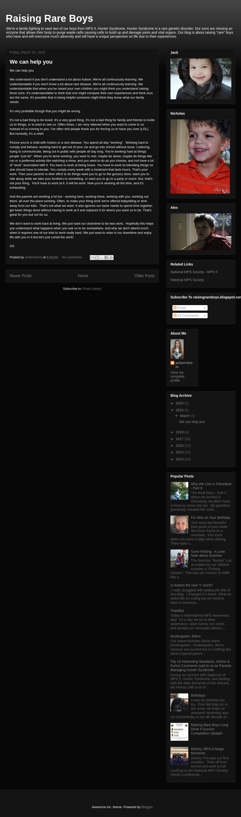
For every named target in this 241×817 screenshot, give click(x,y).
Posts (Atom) (92, 288)
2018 (180, 432)
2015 (180, 452)
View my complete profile (177, 376)
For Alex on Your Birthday (210, 518)
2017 (180, 439)
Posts (179, 308)
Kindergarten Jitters (185, 636)
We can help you (31, 62)
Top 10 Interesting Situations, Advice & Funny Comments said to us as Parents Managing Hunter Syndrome (200, 665)
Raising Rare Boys (49, 18)
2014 (180, 459)
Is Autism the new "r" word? (191, 585)
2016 (180, 446)
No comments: (72, 257)
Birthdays (198, 695)
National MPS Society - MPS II (193, 272)
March (185, 416)
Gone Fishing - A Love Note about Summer (208, 554)
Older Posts (145, 276)
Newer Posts (20, 276)
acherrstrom (184, 365)
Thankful (177, 611)
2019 (180, 410)
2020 (180, 403)
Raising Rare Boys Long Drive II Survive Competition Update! (209, 729)
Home (83, 276)
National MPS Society (187, 280)
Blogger (146, 807)
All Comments (186, 315)
